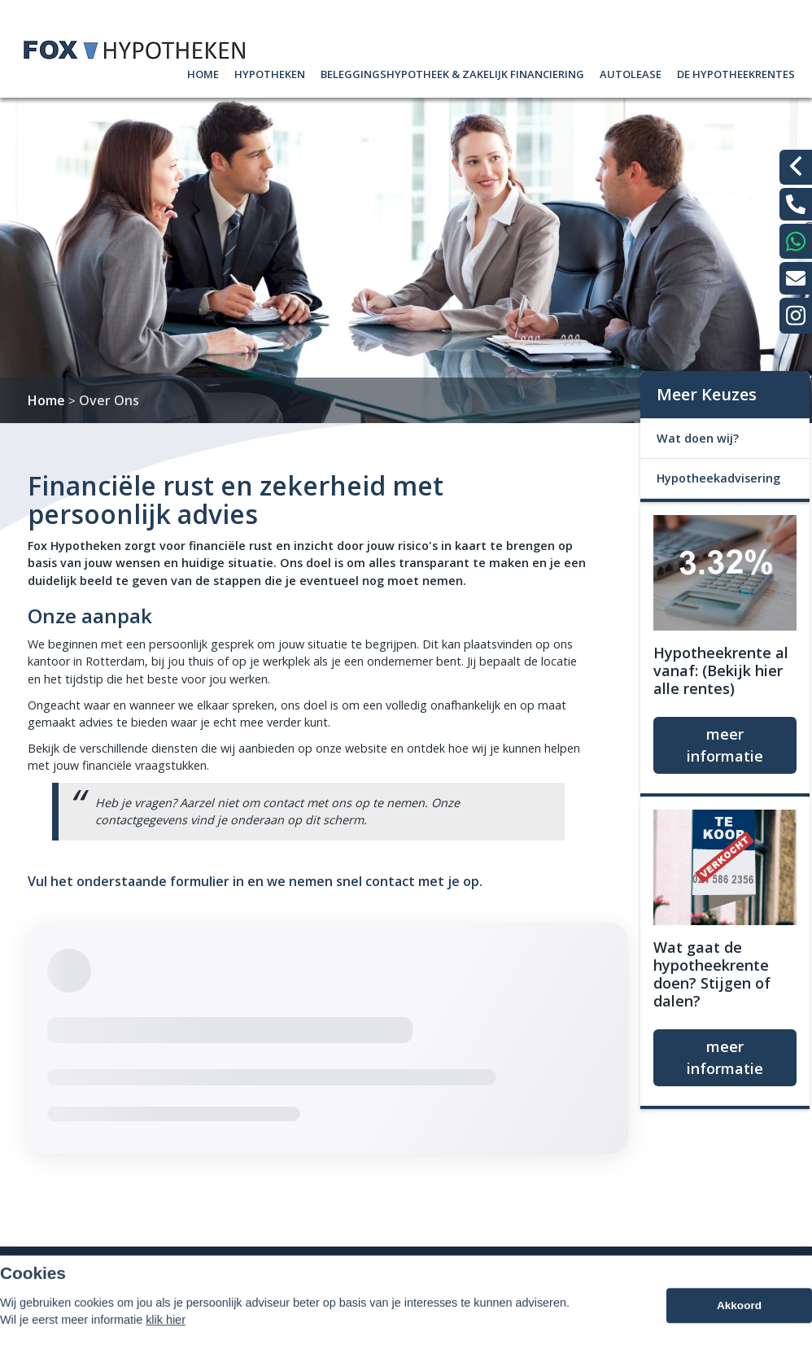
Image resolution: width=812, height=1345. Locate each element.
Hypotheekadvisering (718, 478)
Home (203, 72)
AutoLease (630, 72)
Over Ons (109, 400)
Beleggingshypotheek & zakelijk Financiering (452, 72)
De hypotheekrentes (736, 72)
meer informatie (725, 745)
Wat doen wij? (698, 438)
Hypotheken (269, 72)
